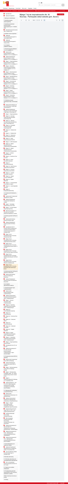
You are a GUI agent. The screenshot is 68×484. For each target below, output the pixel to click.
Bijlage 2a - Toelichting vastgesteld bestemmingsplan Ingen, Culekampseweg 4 (9, 306)
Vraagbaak (30, 8)
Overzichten (18, 8)
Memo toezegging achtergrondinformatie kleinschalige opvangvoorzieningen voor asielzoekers (9, 421)
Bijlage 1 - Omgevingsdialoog (10, 114)
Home (10, 10)
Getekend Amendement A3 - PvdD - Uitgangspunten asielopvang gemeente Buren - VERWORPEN (10, 433)
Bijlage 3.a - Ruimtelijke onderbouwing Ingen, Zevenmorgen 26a (9, 126)
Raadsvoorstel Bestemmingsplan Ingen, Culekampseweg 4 (9, 292)
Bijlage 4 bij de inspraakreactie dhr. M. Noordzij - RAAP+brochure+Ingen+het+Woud (11, 251)
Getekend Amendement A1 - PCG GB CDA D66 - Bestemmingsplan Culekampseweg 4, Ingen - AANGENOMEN (10, 351)
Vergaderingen (11, 8)
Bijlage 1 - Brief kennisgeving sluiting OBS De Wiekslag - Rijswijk (10, 369)
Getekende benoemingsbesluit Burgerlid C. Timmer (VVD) (10, 41)
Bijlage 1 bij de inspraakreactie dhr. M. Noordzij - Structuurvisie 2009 (10, 235)
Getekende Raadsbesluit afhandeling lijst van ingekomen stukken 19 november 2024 (10, 448)
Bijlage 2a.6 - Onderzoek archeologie (9, 327)
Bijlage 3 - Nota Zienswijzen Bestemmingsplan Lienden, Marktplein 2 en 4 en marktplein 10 (10, 73)
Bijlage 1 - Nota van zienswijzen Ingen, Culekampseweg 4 (8, 301)
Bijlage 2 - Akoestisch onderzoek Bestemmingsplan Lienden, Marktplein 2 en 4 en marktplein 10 (9, 68)
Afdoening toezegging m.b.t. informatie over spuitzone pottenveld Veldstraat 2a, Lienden (10, 212)
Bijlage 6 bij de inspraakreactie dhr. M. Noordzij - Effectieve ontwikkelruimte (10, 261)
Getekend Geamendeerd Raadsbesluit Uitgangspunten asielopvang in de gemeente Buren (11, 399)
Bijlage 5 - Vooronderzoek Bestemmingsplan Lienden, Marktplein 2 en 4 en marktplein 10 (10, 82)
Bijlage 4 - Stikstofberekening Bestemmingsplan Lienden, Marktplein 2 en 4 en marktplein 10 (10, 78)
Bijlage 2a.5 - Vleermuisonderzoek (8, 323)
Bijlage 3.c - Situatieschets (10, 133)
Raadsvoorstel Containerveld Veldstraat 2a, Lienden (10, 197)
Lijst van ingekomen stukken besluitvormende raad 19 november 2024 (10, 453)
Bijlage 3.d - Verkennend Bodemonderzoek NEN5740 (9, 136)
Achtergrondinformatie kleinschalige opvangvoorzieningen (9, 415)
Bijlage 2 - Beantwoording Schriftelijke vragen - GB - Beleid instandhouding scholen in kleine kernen (10, 374)
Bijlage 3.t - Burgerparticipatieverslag (9, 190)
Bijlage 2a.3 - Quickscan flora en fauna (10, 317)
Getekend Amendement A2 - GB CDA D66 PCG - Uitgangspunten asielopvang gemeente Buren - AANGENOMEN (10, 427)
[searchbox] (49, 5)
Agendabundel (7, 13)
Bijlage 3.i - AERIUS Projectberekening (9, 154)
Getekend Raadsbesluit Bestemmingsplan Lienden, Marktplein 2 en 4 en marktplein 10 (10, 58)
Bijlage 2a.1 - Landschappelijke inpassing (9, 310)
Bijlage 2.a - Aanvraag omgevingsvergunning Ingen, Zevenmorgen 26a (9, 117)
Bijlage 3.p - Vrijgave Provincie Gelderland (9, 177)
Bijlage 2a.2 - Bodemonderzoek (7, 313)
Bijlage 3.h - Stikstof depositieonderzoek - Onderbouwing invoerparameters (10, 150)
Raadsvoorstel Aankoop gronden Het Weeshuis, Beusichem (9, 276)
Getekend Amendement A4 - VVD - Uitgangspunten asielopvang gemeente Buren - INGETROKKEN (10, 439)
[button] (63, 5)
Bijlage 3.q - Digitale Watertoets (9, 180)
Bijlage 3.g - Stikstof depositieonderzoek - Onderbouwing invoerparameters (10, 145)
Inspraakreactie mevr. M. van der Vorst (10, 346)
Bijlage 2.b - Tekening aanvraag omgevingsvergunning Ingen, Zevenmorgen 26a (10, 122)
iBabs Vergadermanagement (52, 483)
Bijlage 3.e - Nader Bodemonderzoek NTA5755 (9, 139)
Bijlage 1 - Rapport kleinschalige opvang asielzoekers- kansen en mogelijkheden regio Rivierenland (10, 404)
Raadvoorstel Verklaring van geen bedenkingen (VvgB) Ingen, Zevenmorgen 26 (10, 106)
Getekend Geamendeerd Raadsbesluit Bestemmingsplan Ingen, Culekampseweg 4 (10, 297)
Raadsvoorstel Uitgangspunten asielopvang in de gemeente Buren (10, 395)
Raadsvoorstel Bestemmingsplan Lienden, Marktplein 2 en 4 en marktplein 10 (10, 53)
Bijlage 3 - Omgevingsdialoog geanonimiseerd (10, 342)
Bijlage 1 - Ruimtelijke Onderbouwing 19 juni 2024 (9, 205)
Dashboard (5, 8)
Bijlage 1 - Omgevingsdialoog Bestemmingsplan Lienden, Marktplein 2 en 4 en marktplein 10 (10, 63)
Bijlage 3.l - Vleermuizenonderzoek (8, 163)
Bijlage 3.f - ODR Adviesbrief (10, 141)
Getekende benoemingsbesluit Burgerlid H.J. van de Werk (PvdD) (10, 37)
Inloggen (62, 483)
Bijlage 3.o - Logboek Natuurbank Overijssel (9, 173)
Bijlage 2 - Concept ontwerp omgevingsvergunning (10, 208)
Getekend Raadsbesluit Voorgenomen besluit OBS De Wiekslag (10, 364)
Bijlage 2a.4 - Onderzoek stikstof (9, 320)
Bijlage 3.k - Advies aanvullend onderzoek (8, 160)
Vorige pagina (60, 14)
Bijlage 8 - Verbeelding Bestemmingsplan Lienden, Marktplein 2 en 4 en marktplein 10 (10, 96)
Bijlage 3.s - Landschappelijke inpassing (11, 187)
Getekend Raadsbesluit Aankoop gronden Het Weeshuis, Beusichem (10, 280)
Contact (34, 8)
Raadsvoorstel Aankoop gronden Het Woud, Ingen (9, 220)
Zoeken (39, 2)
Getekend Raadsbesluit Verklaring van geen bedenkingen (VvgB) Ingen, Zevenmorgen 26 (10, 111)
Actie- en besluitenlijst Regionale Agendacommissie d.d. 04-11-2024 (10, 463)
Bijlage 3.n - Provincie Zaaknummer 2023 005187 (9, 170)
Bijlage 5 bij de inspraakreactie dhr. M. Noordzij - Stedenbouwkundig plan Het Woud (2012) (11, 256)
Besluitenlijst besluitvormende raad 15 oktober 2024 (10, 30)
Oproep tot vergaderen (9, 15)
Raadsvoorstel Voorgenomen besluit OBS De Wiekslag (10, 360)
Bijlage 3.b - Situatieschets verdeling (10, 130)
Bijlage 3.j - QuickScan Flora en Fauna (10, 157)
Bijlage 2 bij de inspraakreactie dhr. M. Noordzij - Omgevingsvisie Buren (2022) (10, 240)
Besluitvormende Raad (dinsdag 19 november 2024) (26, 10)
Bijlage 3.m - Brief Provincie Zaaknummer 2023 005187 (10, 167)
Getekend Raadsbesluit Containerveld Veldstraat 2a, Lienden (9, 201)
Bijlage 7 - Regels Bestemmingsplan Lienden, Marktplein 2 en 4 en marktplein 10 (10, 92)
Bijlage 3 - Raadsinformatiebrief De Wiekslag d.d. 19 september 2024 (10, 379)
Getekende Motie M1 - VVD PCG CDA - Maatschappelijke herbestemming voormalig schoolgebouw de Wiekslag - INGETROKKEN (10, 385)
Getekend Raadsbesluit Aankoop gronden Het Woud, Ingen (9, 224)
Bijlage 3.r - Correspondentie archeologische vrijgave (10, 183)
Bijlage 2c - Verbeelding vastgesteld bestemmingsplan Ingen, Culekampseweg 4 (9, 338)
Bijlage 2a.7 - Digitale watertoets (9, 330)
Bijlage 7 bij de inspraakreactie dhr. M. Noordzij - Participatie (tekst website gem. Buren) (10, 266)
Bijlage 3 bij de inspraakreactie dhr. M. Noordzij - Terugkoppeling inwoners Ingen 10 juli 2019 (10, 245)
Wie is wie (24, 8)
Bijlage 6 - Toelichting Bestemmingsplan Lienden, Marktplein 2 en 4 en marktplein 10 (10, 87)
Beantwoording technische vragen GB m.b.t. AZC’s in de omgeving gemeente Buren (10, 410)
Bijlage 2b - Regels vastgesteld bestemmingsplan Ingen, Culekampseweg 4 (9, 334)
